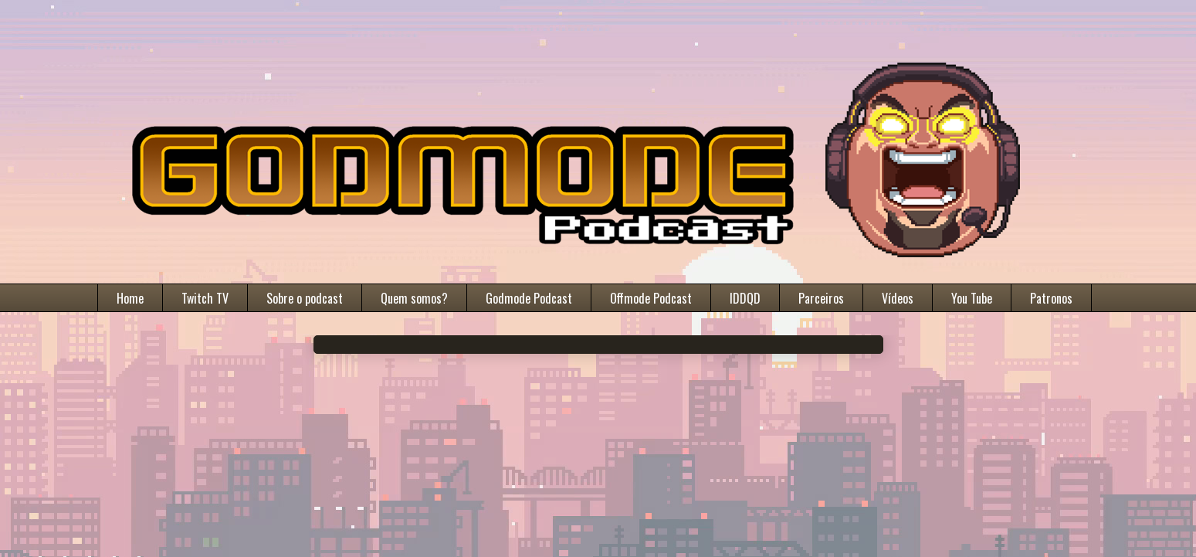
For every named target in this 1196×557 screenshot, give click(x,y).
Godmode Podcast (529, 298)
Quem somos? (414, 298)
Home (130, 298)
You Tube (971, 298)
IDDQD (745, 298)
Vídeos (897, 298)
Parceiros (821, 298)
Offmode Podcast (651, 298)
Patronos (1051, 298)
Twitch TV (205, 298)
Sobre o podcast (304, 298)
